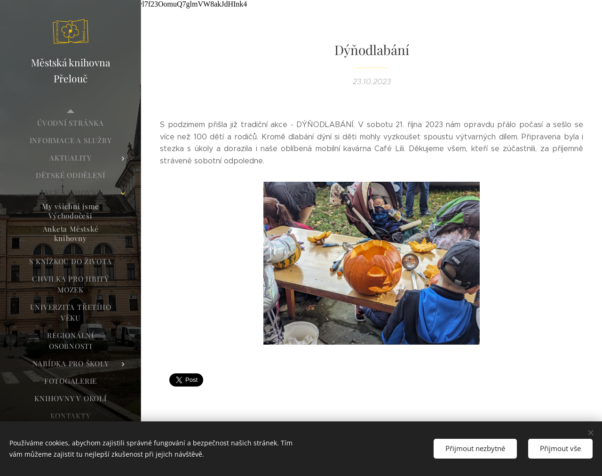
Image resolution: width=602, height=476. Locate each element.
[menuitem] (70, 123)
